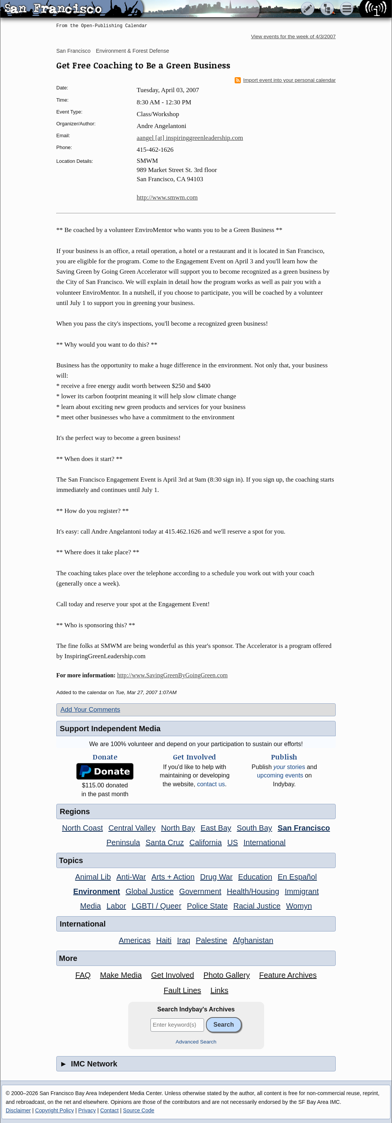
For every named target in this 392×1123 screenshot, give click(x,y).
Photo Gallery (226, 975)
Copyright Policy (54, 1110)
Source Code (138, 1110)
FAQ (83, 975)
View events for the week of (293, 36)
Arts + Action (173, 877)
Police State (207, 906)
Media (90, 906)
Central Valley (131, 828)
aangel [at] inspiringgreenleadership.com (190, 137)
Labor (116, 906)
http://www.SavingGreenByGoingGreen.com (172, 675)
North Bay (178, 828)
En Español (297, 877)
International (264, 842)
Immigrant (302, 891)
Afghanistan (253, 940)
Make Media (121, 975)
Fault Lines (182, 990)
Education (255, 877)
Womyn (299, 906)
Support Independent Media (110, 728)
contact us (211, 784)
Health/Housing (253, 891)
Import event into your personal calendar (285, 80)
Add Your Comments (90, 709)
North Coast (82, 828)
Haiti (164, 940)
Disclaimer (18, 1110)
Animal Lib (93, 877)
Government (200, 891)
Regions (75, 811)
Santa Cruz (164, 842)
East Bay (216, 828)
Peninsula (123, 842)
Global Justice (150, 891)
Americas (134, 940)
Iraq (183, 940)
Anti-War (131, 877)
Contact (109, 1110)
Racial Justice (256, 906)
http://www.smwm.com (167, 197)
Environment (96, 891)
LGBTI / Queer (156, 906)
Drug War (216, 877)
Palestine (211, 940)
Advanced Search (196, 1042)
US (232, 842)
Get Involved (172, 975)
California (205, 842)
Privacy (87, 1110)
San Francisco (73, 51)
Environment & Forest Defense (132, 51)
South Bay (254, 828)
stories (289, 767)
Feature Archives (288, 975)
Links (220, 990)
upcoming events (280, 775)
